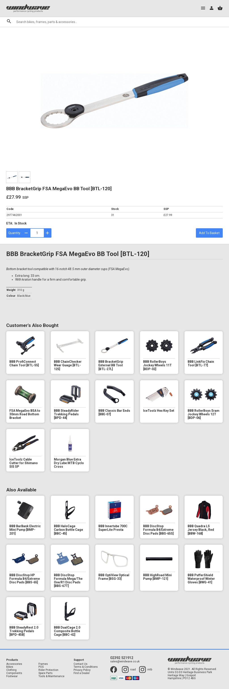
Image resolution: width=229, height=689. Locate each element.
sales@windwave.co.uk (125, 661)
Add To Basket (209, 233)
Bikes (9, 667)
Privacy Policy (82, 670)
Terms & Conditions (86, 667)
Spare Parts (45, 673)
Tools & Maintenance (51, 676)
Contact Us (80, 664)
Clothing (11, 670)
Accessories (14, 664)
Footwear (12, 676)
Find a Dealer (82, 673)
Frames (43, 664)
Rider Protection (48, 670)
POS (41, 667)
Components (14, 673)
